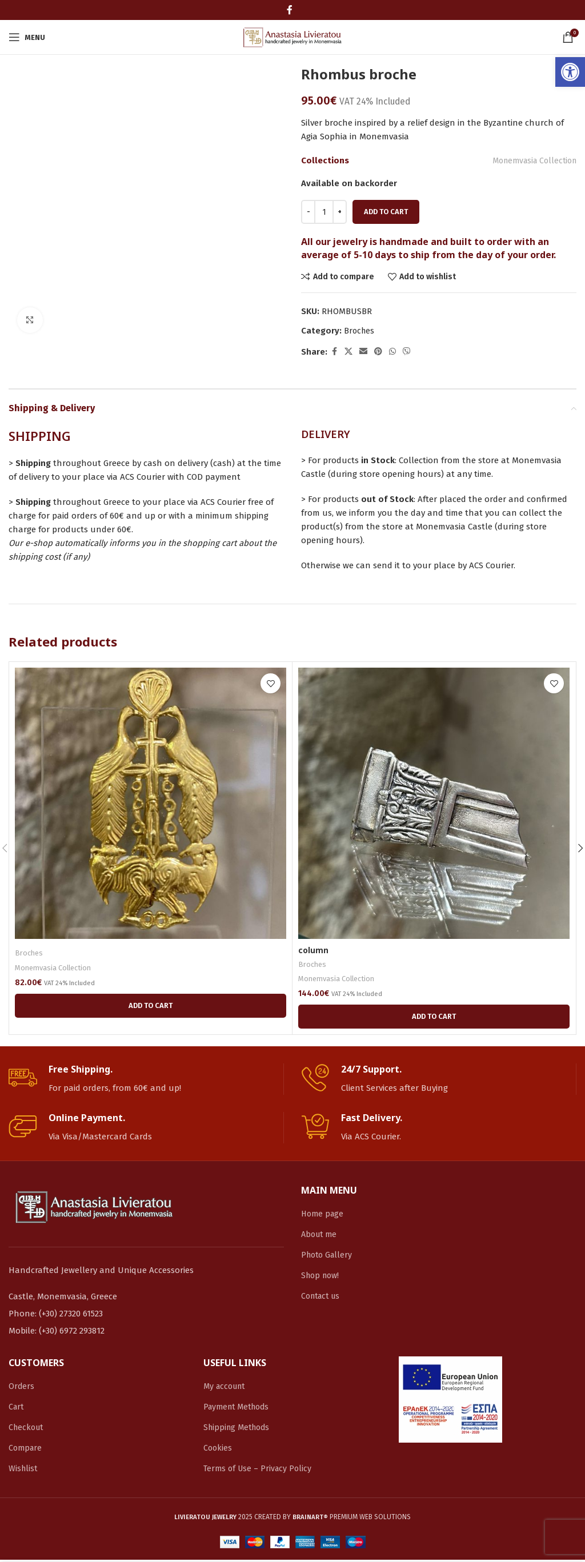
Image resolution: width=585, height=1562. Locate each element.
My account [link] (226, 1388)
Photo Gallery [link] (328, 1257)
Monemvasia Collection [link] (530, 160)
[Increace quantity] (339, 212)
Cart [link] (17, 1409)
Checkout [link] (27, 1429)
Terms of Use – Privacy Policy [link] (259, 1470)
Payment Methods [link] (239, 1409)
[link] (570, 72)
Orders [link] (22, 1388)
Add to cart (386, 211)
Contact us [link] (322, 1298)
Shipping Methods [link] (239, 1429)
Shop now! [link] (322, 1277)
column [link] (313, 950)
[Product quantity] (323, 212)
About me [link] (320, 1236)
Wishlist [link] (24, 1470)
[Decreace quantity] (308, 212)
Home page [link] (323, 1216)
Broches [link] (360, 331)
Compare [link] (26, 1450)
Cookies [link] (218, 1450)
